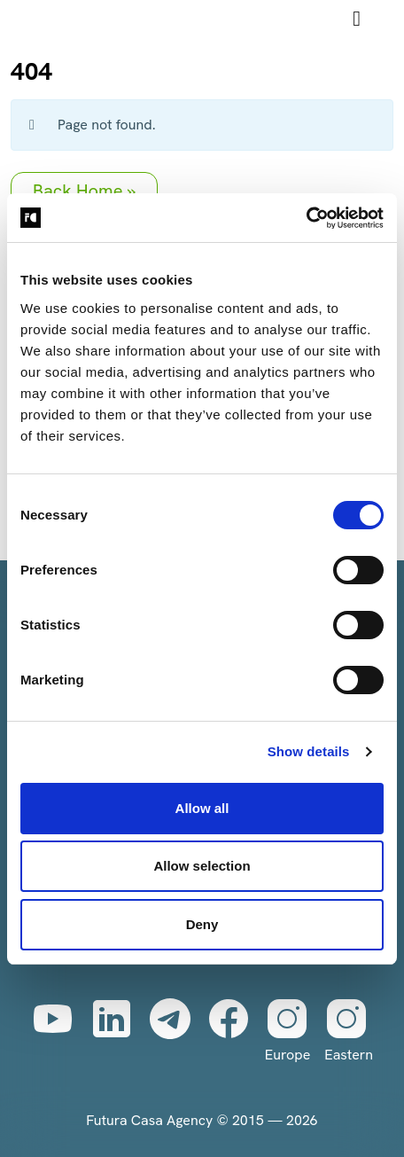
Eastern (348, 1030)
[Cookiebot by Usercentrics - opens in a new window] (306, 218)
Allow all (202, 808)
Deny (202, 924)
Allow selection (201, 865)
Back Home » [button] (84, 190)
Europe (287, 1030)
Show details (309, 751)
